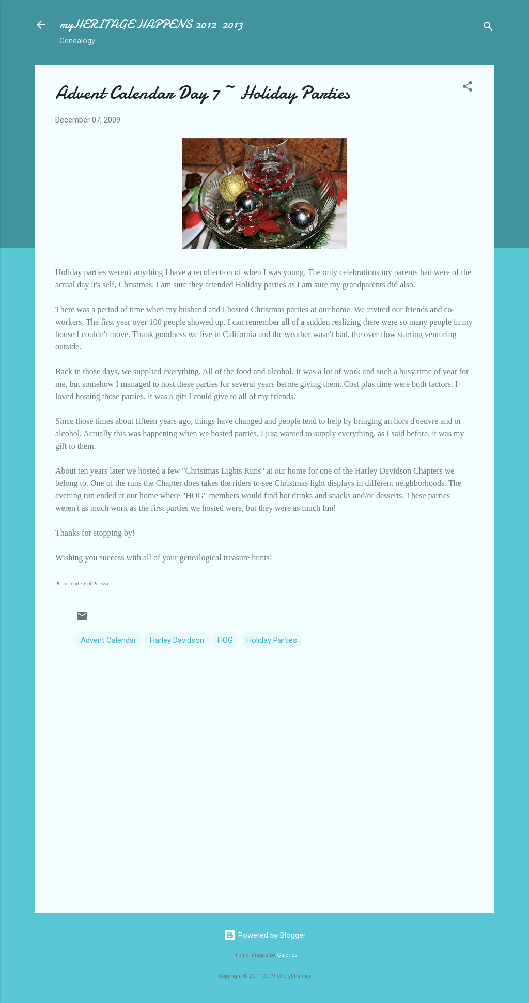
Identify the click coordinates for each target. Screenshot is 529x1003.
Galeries (287, 955)
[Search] (488, 28)
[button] (467, 88)
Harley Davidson (177, 640)
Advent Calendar (108, 640)
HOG (225, 640)
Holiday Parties (271, 640)
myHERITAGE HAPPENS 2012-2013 (151, 24)
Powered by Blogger (265, 935)
